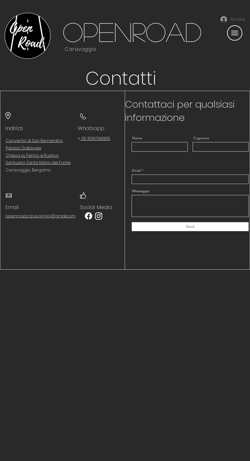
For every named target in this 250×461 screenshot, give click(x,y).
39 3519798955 (95, 139)
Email (136, 170)
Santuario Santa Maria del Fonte (38, 163)
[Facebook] (88, 216)
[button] (234, 33)
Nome (137, 138)
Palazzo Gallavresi (23, 148)
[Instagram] (99, 216)
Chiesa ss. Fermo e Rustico (32, 155)
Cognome (201, 138)
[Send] (190, 226)
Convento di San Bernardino (34, 141)
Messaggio (140, 191)
